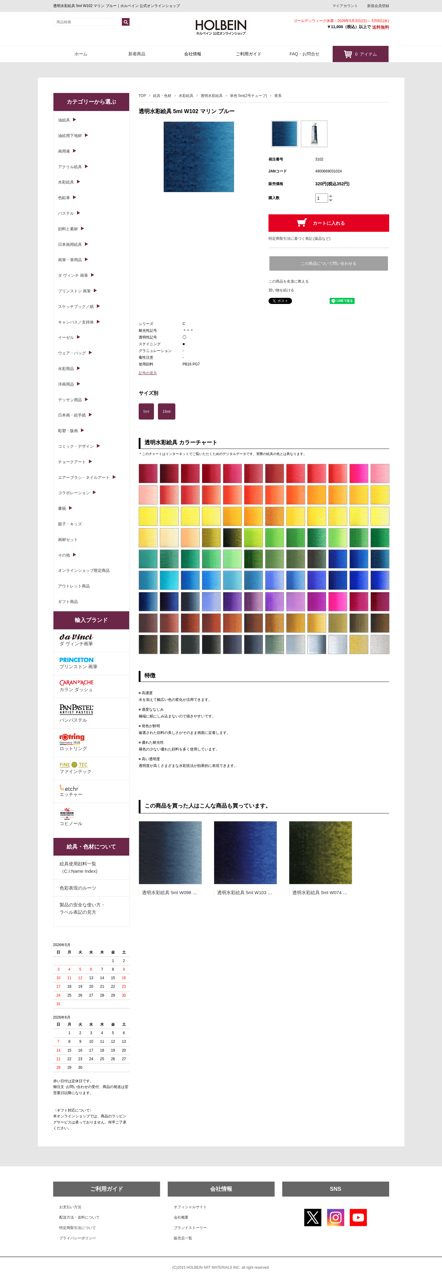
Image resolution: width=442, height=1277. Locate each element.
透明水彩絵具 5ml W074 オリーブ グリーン (336, 892)
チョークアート (72, 462)
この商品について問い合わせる (328, 263)
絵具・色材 (162, 96)
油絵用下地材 (70, 135)
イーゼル (66, 337)
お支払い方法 (70, 1207)
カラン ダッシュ (76, 686)
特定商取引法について (77, 1228)
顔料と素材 (68, 229)
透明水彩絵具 (212, 96)
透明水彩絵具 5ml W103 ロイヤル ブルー (259, 892)
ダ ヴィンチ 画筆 (73, 275)
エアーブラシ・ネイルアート (84, 477)
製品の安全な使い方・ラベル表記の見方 (82, 908)
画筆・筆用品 (70, 259)
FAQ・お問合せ (305, 53)
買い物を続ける (281, 290)
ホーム (81, 53)
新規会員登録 (378, 6)
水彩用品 (66, 368)
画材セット (68, 539)
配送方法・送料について (79, 1217)
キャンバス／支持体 (76, 322)
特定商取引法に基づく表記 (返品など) (299, 238)
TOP (142, 96)
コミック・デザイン (76, 446)
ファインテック (76, 768)
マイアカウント (345, 6)
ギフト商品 (68, 601)
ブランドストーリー (190, 1228)
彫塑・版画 (68, 430)
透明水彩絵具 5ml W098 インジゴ (176, 892)
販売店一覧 (183, 1238)
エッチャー (71, 791)
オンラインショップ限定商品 (84, 570)
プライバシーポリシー (77, 1238)
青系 (278, 96)
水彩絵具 (186, 96)
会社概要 (181, 1217)
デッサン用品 (70, 400)
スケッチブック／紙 (76, 306)
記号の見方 (148, 373)
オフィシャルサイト (190, 1207)
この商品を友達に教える (288, 281)
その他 (64, 555)
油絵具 (64, 120)
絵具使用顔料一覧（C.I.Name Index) (78, 867)
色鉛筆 (64, 197)
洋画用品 (66, 384)
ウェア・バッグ (72, 353)
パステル (66, 213)
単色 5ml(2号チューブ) (248, 96)
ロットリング (73, 742)
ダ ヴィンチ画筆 (76, 640)
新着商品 (136, 53)
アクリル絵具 (70, 167)
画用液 (64, 151)
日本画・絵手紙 (72, 415)
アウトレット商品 (74, 586)
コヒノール (71, 817)
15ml (166, 411)
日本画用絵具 (70, 244)
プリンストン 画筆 (74, 291)
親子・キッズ (70, 524)
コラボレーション (74, 492)
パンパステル (76, 713)
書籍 (62, 508)
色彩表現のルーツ (78, 887)
